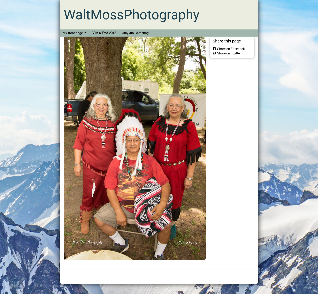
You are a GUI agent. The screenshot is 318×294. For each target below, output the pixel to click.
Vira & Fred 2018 (104, 33)
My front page (73, 33)
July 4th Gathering (135, 33)
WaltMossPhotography (131, 15)
